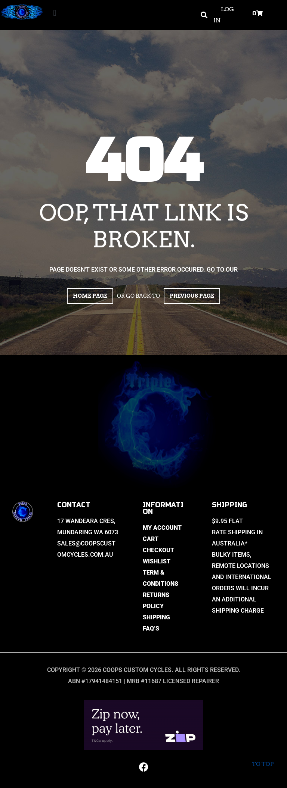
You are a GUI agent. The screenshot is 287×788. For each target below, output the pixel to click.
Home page (90, 296)
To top (262, 758)
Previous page (192, 296)
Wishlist (156, 561)
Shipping (156, 617)
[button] (54, 13)
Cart (150, 538)
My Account (162, 527)
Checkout (158, 550)
